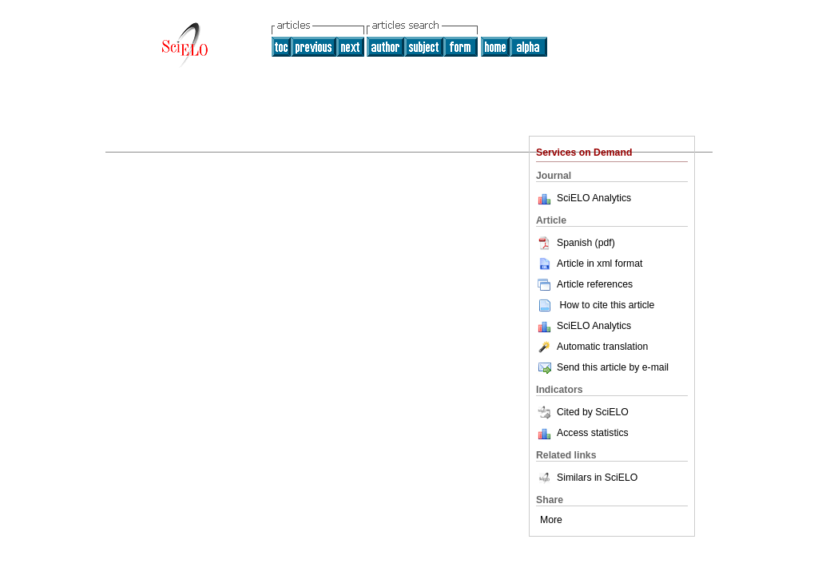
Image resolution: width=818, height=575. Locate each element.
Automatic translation (592, 346)
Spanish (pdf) (575, 242)
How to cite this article (606, 305)
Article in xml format (589, 263)
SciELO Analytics (594, 198)
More (551, 519)
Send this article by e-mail (602, 367)
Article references (584, 284)
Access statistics (593, 432)
